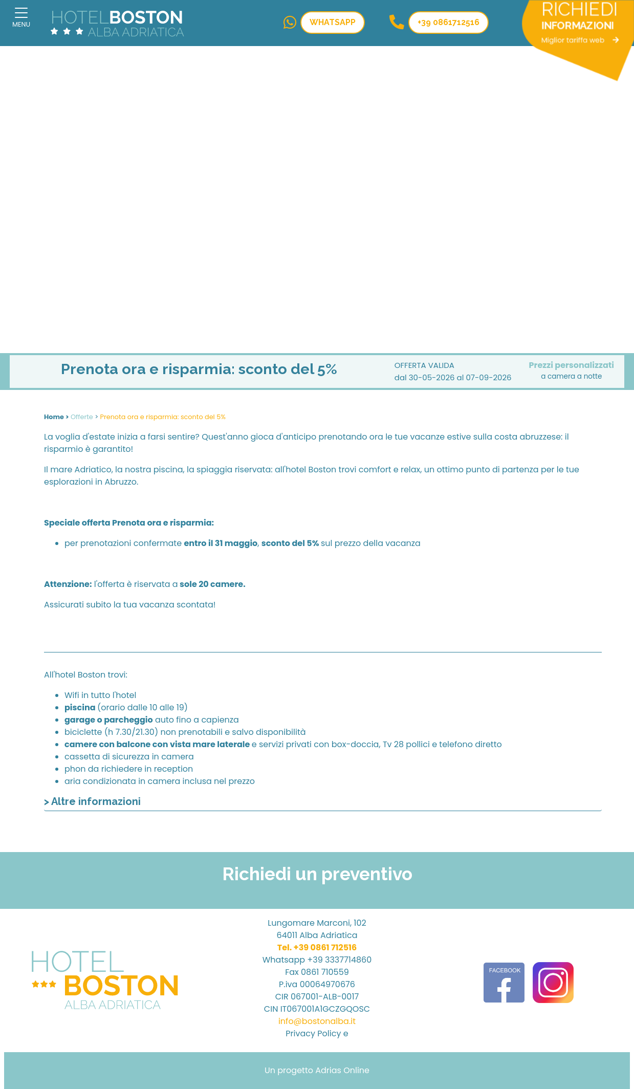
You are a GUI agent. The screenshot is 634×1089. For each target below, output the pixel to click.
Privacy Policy (313, 1033)
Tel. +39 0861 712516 (317, 947)
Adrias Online (342, 1070)
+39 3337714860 (339, 960)
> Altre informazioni (92, 801)
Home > (56, 416)
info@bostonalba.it (317, 1021)
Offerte (82, 416)
